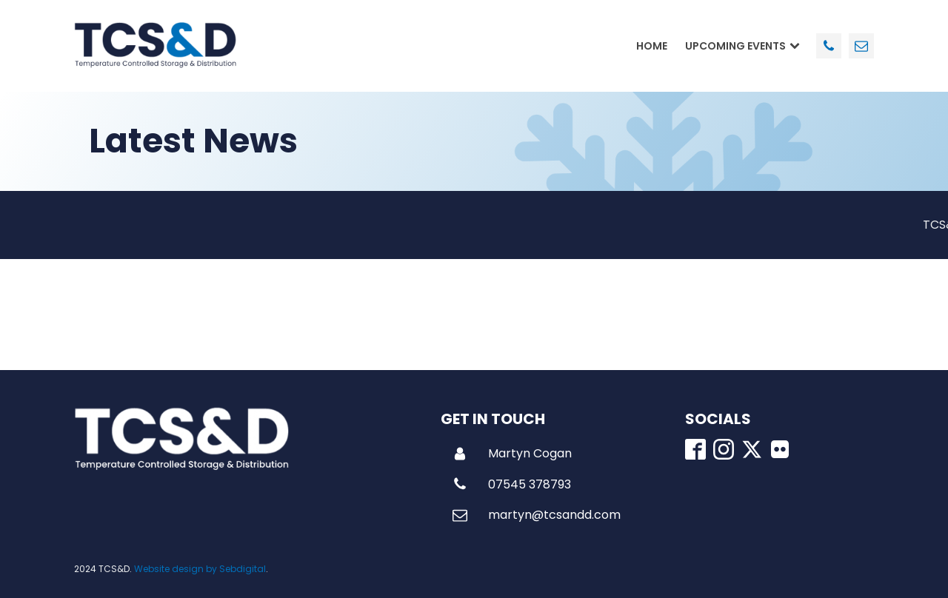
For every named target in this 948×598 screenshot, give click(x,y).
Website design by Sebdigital (200, 568)
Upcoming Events (742, 45)
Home (651, 45)
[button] (512, 453)
